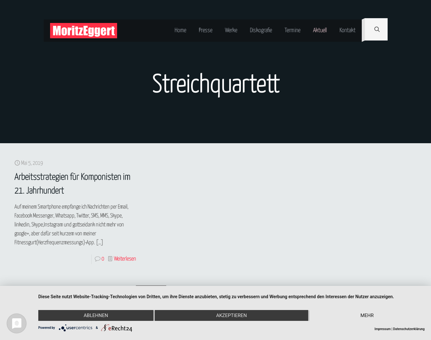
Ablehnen (96, 315)
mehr (367, 315)
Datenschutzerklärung (409, 329)
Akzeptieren (231, 315)
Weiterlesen (125, 259)
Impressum (383, 329)
